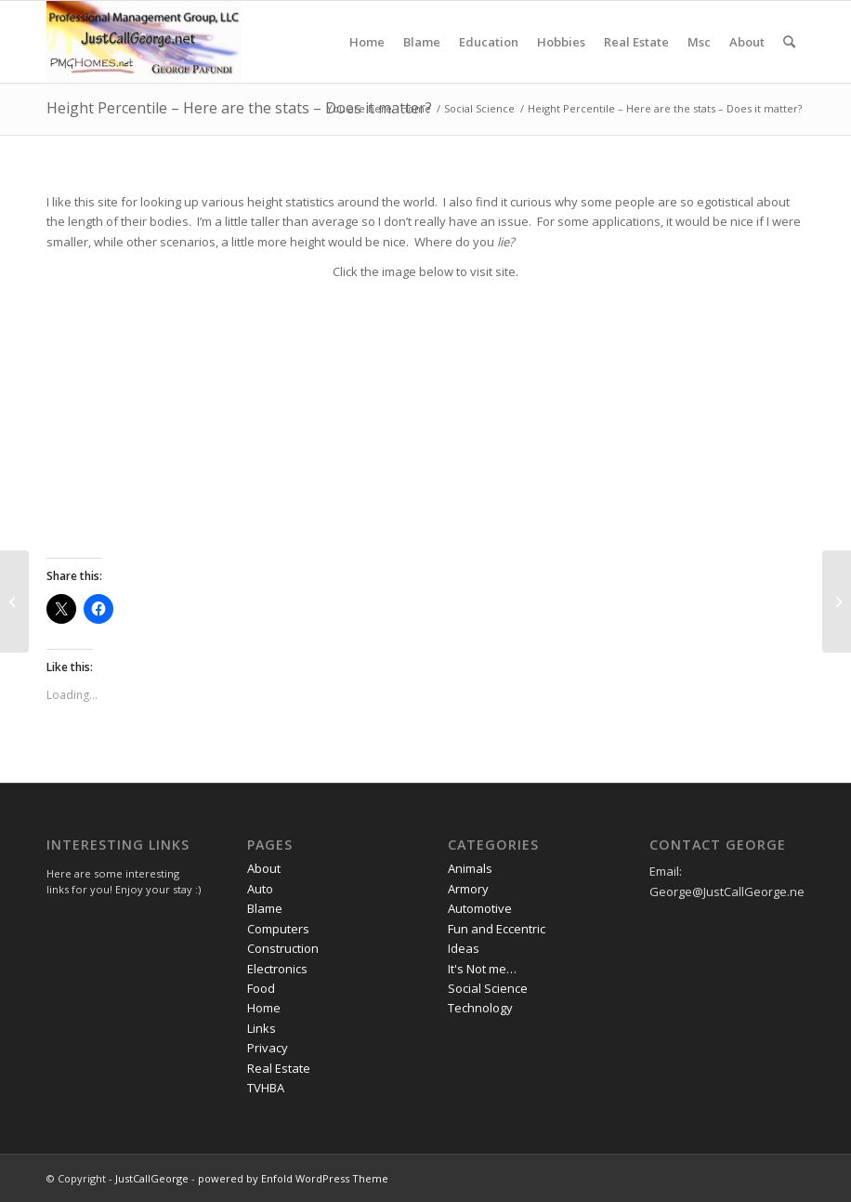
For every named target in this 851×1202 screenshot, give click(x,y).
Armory (468, 888)
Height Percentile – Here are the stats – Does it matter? (239, 108)
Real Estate (278, 1068)
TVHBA (265, 1087)
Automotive (480, 908)
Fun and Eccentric (496, 928)
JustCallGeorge (152, 1178)
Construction (283, 948)
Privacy (267, 1047)
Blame (264, 908)
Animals (470, 868)
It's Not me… (482, 968)
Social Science (488, 988)
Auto (260, 888)
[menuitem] (367, 42)
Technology (480, 1007)
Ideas (463, 948)
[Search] (789, 42)
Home (264, 1007)
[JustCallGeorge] (144, 42)
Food (261, 988)
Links (261, 1028)
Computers (278, 928)
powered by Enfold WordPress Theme (293, 1178)
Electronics (277, 968)
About (264, 868)
